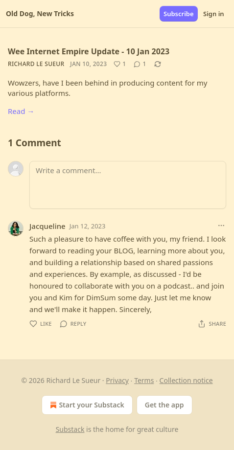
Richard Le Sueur (36, 64)
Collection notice (186, 380)
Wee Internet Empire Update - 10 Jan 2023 (88, 51)
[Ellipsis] (221, 225)
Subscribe (179, 13)
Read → (21, 111)
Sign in (213, 13)
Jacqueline (47, 226)
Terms (144, 380)
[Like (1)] (120, 64)
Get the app (164, 404)
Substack (70, 429)
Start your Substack (86, 405)
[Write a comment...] (128, 184)
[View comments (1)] (140, 64)
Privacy (117, 380)
